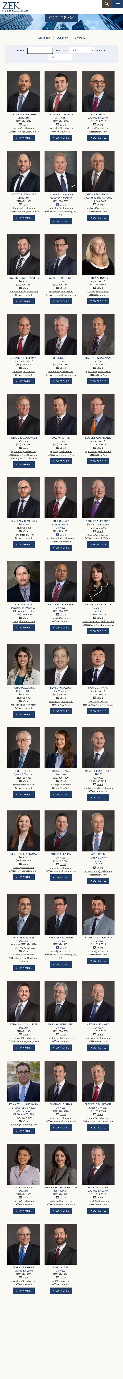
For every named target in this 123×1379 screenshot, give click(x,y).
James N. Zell (61, 1267)
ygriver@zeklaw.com (61, 451)
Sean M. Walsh (98, 1187)
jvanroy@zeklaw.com (24, 1201)
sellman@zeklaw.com (23, 371)
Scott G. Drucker (61, 278)
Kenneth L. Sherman (23, 1104)
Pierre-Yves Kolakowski (61, 523)
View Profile (24, 137)
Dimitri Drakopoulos (23, 278)
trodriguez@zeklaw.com (23, 704)
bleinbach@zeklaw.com (61, 618)
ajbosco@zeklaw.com (98, 128)
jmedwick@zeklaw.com (61, 701)
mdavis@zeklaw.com (98, 208)
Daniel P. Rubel (24, 937)
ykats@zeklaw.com (24, 534)
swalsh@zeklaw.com (98, 1201)
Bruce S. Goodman (24, 438)
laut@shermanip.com (24, 621)
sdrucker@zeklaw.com (61, 291)
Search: (20, 50)
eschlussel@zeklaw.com (23, 1038)
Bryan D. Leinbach (61, 604)
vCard (26, 124)
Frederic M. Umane (98, 1104)
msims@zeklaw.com (61, 1118)
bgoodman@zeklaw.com (23, 451)
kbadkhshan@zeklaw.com (61, 128)
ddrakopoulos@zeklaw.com (24, 291)
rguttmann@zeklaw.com (98, 451)
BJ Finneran (61, 358)
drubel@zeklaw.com (23, 954)
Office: (101, 50)
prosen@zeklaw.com (61, 868)
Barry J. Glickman (98, 358)
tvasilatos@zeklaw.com (61, 1201)
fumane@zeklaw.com (98, 1118)
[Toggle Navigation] (117, 4)
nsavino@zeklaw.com (98, 951)
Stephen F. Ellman (24, 358)
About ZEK (44, 38)
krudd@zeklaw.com (61, 951)
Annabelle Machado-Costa (98, 606)
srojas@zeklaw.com (23, 867)
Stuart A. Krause (98, 521)
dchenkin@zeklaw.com (61, 208)
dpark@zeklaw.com (98, 701)
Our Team (62, 38)
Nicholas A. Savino (98, 937)
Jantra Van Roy (24, 1187)
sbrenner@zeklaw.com (24, 208)
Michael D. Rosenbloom (98, 856)
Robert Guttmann (98, 438)
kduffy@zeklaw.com (98, 291)
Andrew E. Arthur (24, 114)
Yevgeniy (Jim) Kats (24, 521)
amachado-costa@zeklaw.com (98, 621)
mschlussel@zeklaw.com (61, 1038)
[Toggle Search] (107, 4)
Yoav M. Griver (60, 438)
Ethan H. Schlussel (23, 1024)
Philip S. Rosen (60, 854)
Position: (62, 50)
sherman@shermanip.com (23, 1124)
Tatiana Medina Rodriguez (23, 689)
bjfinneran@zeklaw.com (60, 371)
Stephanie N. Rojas (23, 854)
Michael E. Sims (61, 1104)
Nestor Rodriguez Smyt (98, 772)
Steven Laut (23, 604)
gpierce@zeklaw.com (24, 784)
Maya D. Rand (61, 771)
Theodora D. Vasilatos (61, 1187)
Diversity (80, 38)
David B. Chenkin (61, 194)
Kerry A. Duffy (98, 278)
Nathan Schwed (98, 1024)
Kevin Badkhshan (61, 114)
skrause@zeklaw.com (98, 535)
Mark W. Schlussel (61, 1024)
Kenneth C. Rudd (61, 937)
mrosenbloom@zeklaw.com (98, 871)
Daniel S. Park (98, 688)
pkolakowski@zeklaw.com (61, 538)
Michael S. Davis (98, 194)
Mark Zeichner (23, 1267)
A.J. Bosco (98, 114)
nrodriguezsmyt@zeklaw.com (98, 788)
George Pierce (23, 771)
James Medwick (61, 688)
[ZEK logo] (15, 6)
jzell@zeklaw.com (61, 1281)
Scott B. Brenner (23, 194)
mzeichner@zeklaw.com (23, 1281)
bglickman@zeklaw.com (98, 371)
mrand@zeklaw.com (60, 784)
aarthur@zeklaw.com (24, 128)
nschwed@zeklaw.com (98, 1038)
